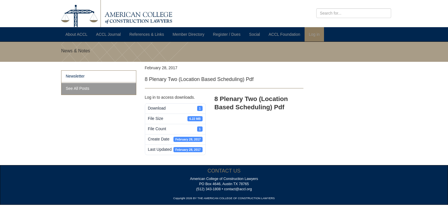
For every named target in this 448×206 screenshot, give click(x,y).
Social (254, 34)
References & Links (146, 34)
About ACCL (76, 34)
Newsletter (75, 76)
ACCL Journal (108, 34)
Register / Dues (226, 34)
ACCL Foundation (284, 34)
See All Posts (77, 88)
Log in (314, 34)
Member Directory (188, 34)
